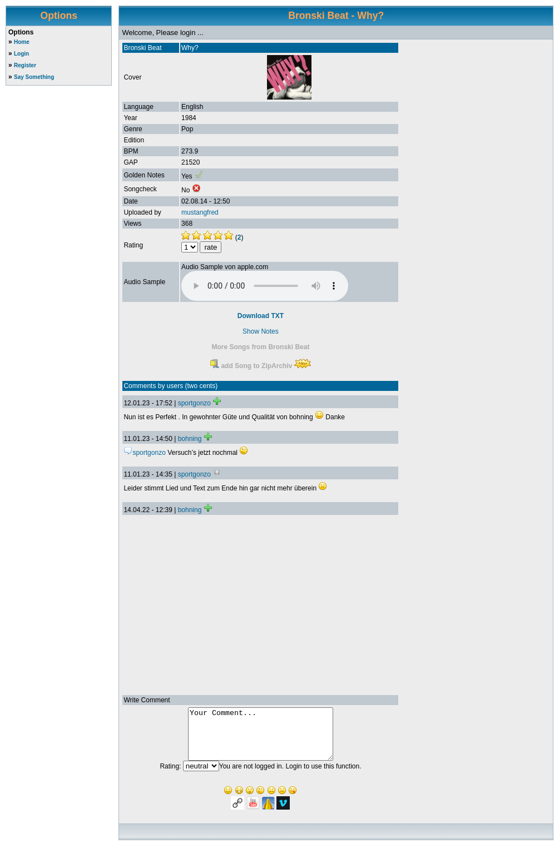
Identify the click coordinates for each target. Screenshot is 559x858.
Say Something (34, 77)
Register (25, 65)
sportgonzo (194, 403)
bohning (190, 439)
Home (21, 42)
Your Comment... (261, 739)
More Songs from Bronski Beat (260, 347)
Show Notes (261, 331)
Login (21, 54)
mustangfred (200, 212)
